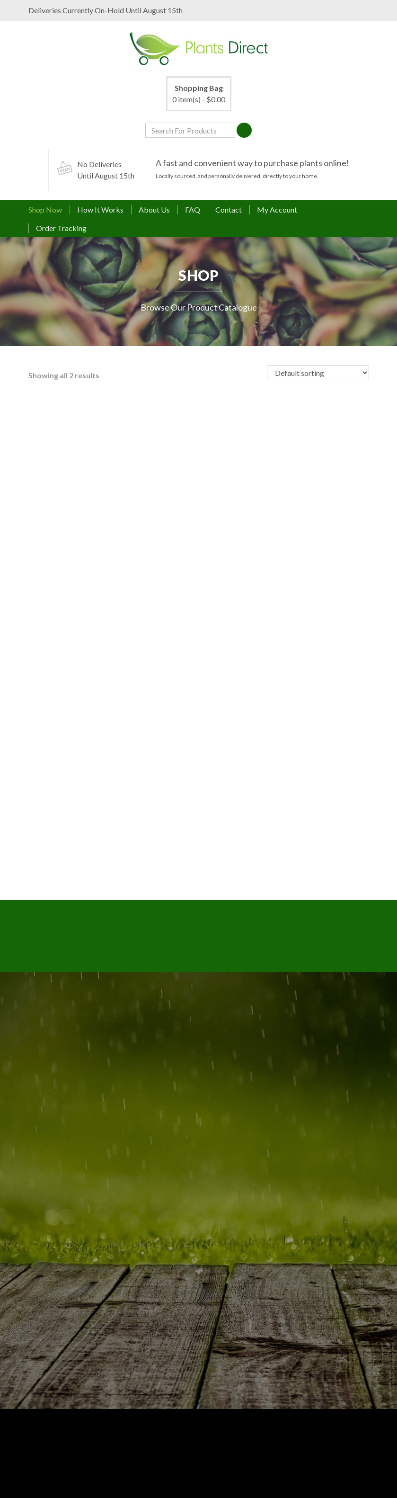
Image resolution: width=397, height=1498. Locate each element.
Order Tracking (61, 227)
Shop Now (45, 209)
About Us (154, 209)
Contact (228, 209)
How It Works (100, 209)
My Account (277, 209)
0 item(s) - (198, 93)
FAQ (192, 209)
